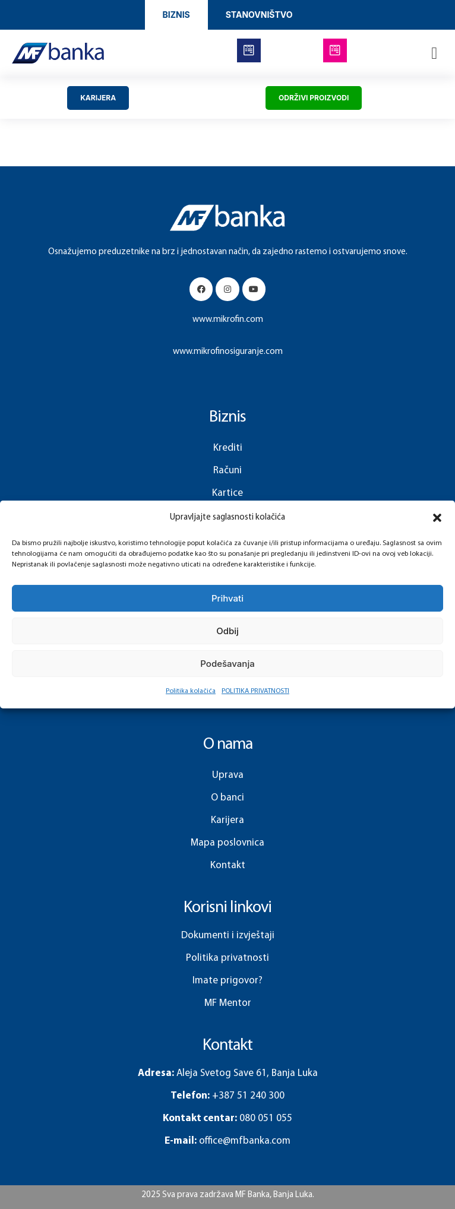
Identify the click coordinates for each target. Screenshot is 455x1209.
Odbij (227, 631)
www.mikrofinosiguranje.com (228, 351)
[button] (437, 518)
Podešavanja (227, 663)
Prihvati (227, 598)
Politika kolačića (191, 691)
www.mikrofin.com (227, 319)
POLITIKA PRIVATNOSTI (255, 691)
